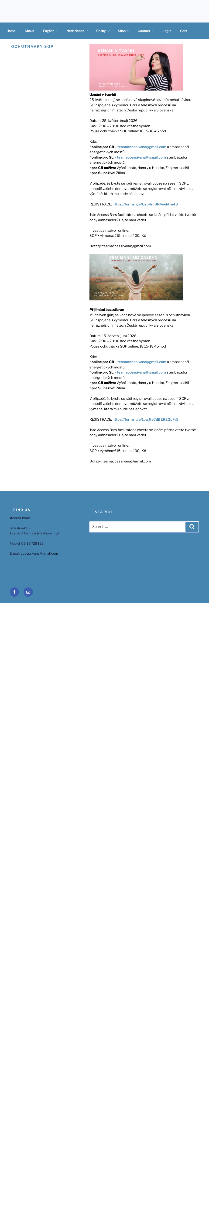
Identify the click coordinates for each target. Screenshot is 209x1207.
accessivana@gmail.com (39, 553)
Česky (103, 31)
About (29, 31)
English (51, 31)
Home (11, 31)
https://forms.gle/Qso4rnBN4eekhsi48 (145, 204)
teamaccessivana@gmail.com (141, 147)
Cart (183, 31)
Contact (146, 31)
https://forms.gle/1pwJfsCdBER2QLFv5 (145, 419)
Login (166, 31)
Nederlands (77, 31)
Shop (124, 31)
